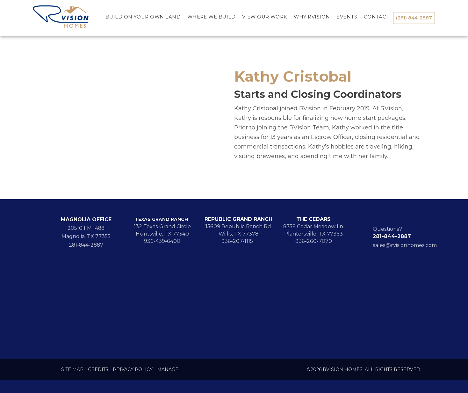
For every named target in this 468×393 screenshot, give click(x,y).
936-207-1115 (238, 241)
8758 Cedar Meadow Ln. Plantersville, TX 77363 (313, 230)
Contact (377, 17)
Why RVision (312, 17)
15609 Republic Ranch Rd (238, 226)
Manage (167, 369)
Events (346, 17)
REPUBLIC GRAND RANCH (238, 219)
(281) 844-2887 (414, 18)
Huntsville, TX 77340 (162, 234)
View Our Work (264, 17)
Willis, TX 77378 (238, 234)
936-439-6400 (162, 241)
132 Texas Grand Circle (162, 226)
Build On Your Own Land (143, 17)
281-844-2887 (86, 245)
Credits (98, 369)
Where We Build (211, 17)
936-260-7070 (313, 241)
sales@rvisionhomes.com (405, 245)
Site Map (72, 369)
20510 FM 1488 (86, 228)
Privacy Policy (133, 369)
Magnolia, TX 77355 (86, 236)
